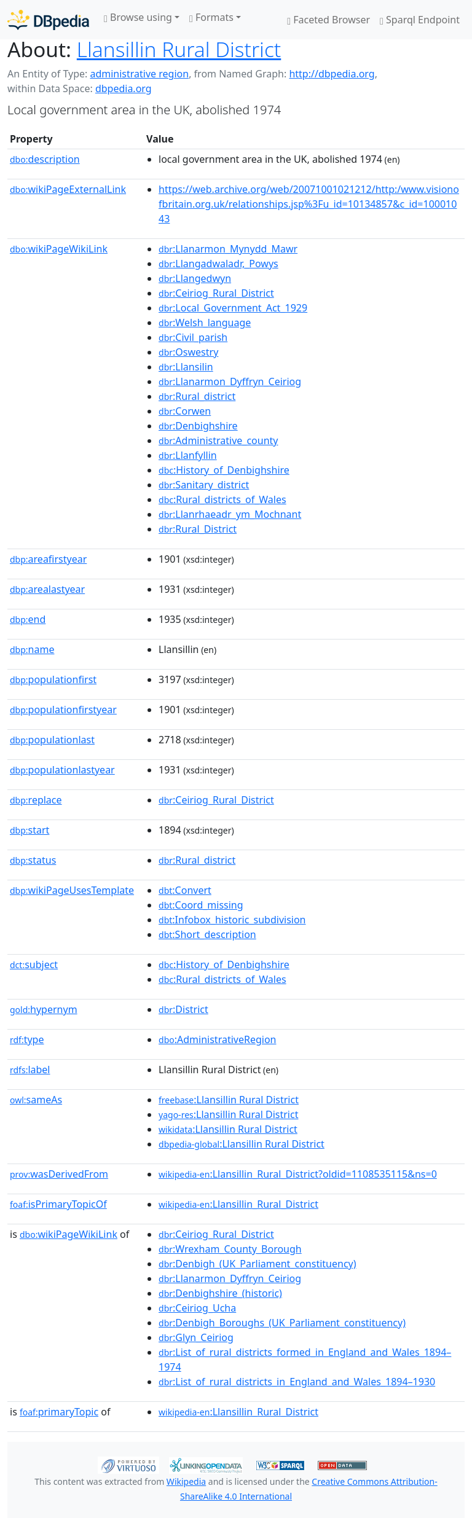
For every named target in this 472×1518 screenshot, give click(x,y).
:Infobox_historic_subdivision (232, 919)
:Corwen (185, 411)
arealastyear (47, 589)
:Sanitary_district (204, 484)
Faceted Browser (328, 19)
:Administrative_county (218, 440)
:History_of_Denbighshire (224, 470)
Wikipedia (186, 1481)
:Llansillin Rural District (229, 1099)
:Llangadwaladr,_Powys (218, 263)
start (29, 830)
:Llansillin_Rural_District (238, 1204)
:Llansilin (186, 367)
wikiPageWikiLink (59, 249)
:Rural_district (197, 396)
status (33, 860)
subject (34, 964)
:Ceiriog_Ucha (197, 1308)
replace (36, 800)
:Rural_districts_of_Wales (222, 499)
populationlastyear (62, 770)
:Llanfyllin (188, 455)
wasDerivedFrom (59, 1174)
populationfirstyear (63, 709)
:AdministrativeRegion (217, 1039)
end (27, 619)
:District (183, 1009)
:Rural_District (198, 529)
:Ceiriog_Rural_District (216, 293)
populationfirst (53, 679)
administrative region (139, 73)
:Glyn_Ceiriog (196, 1337)
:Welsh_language (205, 322)
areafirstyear (48, 559)
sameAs (36, 1099)
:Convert (185, 890)
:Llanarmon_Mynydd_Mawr (228, 249)
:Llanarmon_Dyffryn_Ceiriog (230, 381)
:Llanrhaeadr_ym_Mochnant (230, 514)
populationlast (52, 739)
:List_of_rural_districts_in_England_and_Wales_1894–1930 (297, 1381)
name (32, 649)
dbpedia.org (123, 88)
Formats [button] (211, 17)
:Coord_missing (201, 905)
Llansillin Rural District (179, 49)
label (30, 1069)
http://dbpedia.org (331, 73)
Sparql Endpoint (420, 19)
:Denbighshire (198, 425)
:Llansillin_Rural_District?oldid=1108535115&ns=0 (298, 1174)
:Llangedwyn (195, 278)
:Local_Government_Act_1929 (233, 308)
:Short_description (207, 934)
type (27, 1039)
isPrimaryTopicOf (58, 1204)
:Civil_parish (193, 337)
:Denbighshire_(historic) (220, 1293)
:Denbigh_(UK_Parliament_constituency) (257, 1263)
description (45, 159)
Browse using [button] (138, 17)
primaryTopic (59, 1411)
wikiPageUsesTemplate (72, 890)
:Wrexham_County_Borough (230, 1249)
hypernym (43, 1009)
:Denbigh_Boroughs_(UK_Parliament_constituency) (282, 1322)
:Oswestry (188, 352)
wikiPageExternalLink (68, 189)
